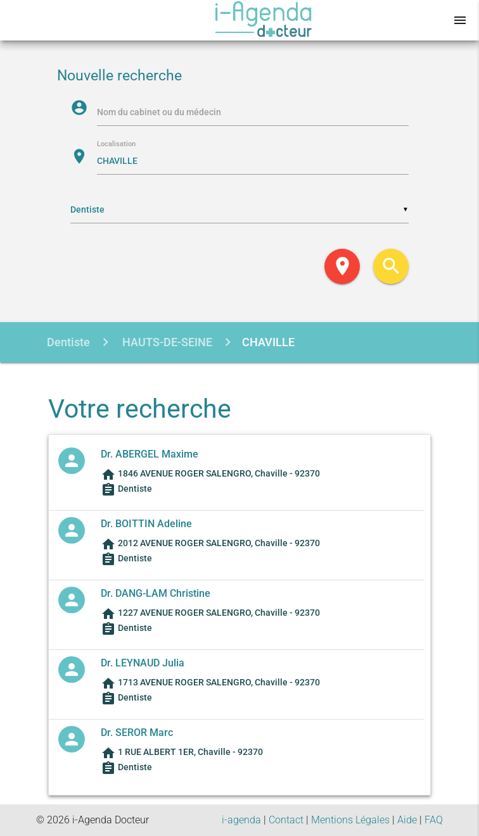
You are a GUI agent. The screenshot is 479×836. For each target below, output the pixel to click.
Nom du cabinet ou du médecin (159, 112)
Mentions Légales (350, 820)
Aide (407, 820)
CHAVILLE (268, 342)
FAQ (434, 820)
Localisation (116, 144)
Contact (286, 820)
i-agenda (241, 820)
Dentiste (68, 342)
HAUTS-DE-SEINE (166, 342)
